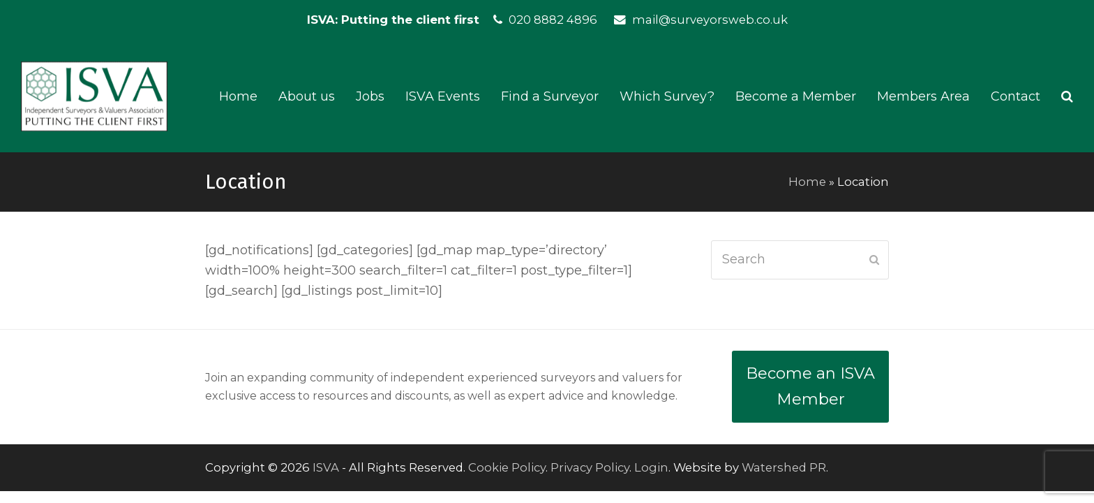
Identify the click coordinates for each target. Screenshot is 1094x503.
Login (651, 467)
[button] (1067, 96)
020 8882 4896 (553, 20)
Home (807, 182)
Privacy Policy (589, 467)
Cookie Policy (507, 467)
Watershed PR (784, 467)
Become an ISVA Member (810, 386)
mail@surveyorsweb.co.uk (710, 20)
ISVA (326, 467)
